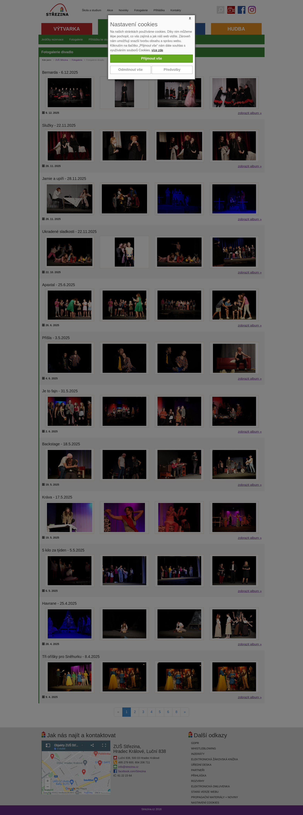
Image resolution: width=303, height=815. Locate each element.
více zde (157, 50)
